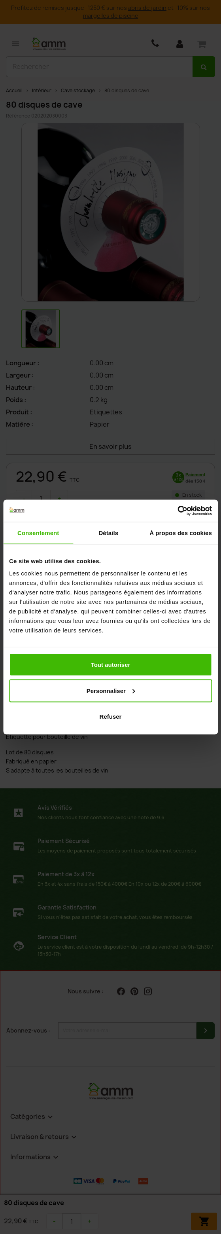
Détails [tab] (108, 532)
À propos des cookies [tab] (180, 532)
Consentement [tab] (38, 532)
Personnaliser (111, 690)
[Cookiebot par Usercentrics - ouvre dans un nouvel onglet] (177, 511)
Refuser (111, 716)
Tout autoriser (110, 664)
